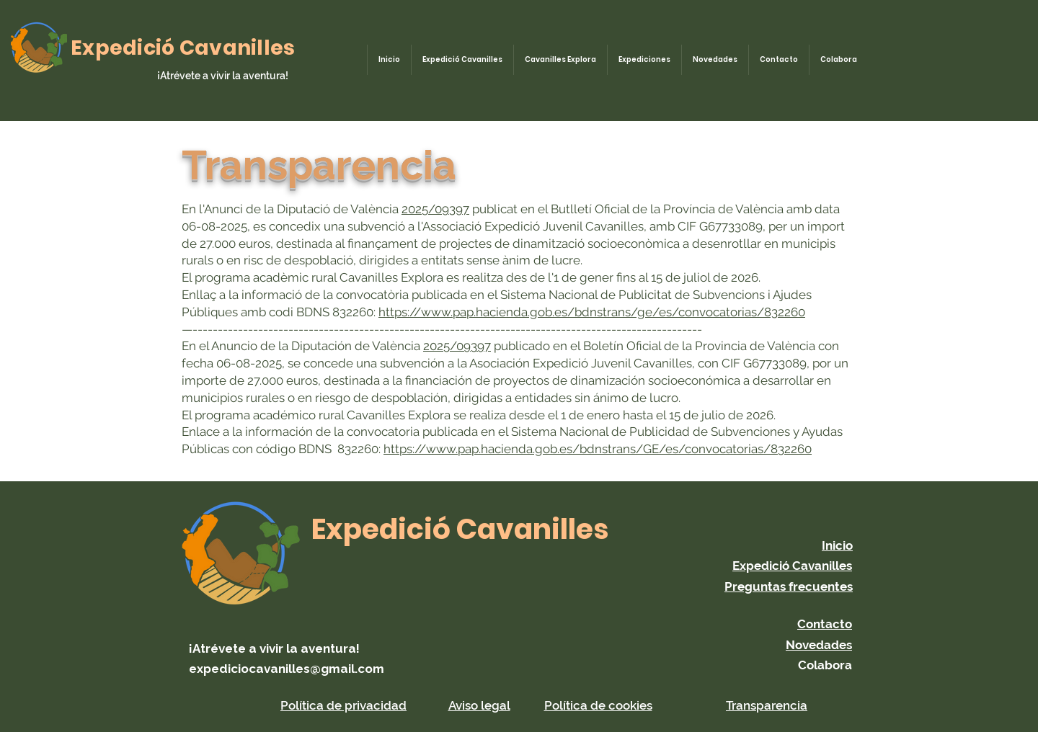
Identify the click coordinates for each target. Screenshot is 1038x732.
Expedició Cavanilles (183, 48)
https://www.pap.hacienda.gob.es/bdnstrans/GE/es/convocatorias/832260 (597, 449)
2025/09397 (435, 209)
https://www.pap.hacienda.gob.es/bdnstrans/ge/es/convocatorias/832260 (591, 312)
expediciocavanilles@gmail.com (286, 668)
